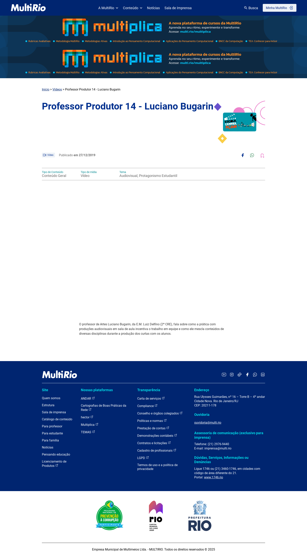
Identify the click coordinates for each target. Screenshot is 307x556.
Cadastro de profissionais (156, 450)
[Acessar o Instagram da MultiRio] (231, 375)
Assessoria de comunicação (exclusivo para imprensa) (228, 435)
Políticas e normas (152, 421)
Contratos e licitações (154, 443)
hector (87, 417)
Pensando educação (56, 454)
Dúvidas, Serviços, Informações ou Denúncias (221, 460)
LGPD (143, 458)
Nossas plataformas (97, 390)
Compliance (147, 406)
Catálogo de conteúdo (57, 419)
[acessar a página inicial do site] (28, 8)
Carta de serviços (151, 398)
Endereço (201, 390)
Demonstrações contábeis (157, 435)
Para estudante (52, 433)
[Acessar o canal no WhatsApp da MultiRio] (255, 375)
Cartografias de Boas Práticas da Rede (103, 408)
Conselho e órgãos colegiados (160, 413)
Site (45, 390)
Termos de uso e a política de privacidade (157, 467)
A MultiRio (108, 8)
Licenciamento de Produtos (54, 464)
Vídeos (57, 89)
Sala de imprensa (54, 412)
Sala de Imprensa (178, 8)
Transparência (148, 390)
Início (45, 89)
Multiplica (89, 424)
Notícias (153, 8)
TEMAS (88, 432)
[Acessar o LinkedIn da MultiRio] (262, 375)
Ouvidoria (201, 415)
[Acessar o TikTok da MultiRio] (239, 375)
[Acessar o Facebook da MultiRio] (247, 375)
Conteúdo (132, 8)
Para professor (52, 426)
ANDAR (88, 398)
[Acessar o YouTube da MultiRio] (224, 375)
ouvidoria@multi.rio (207, 422)
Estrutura (48, 405)
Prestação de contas (153, 428)
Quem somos (51, 398)
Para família (50, 440)
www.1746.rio (213, 477)
